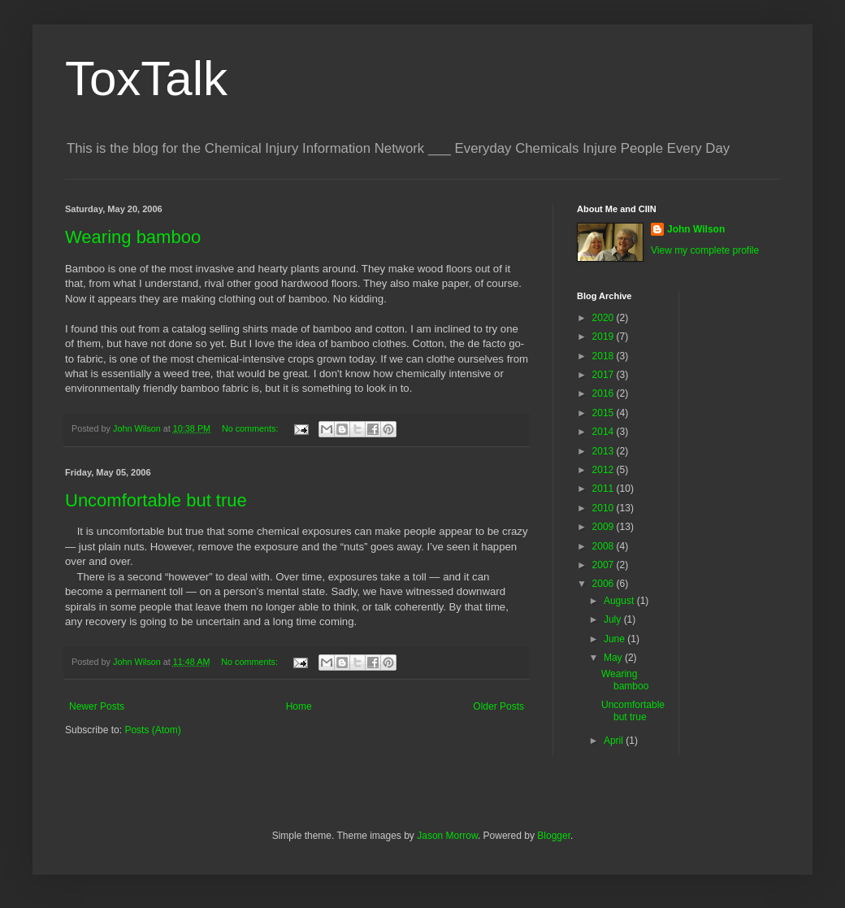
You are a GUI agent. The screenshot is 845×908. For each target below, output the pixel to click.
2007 (604, 565)
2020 (604, 318)
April (615, 740)
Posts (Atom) (152, 730)
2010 (604, 508)
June (615, 639)
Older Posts (498, 706)
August (620, 600)
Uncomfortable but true (156, 500)
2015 (604, 413)
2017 (604, 374)
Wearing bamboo (133, 237)
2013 (604, 451)
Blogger (553, 835)
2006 (604, 583)
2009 (604, 526)
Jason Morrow (447, 835)
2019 (604, 336)
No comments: (251, 428)
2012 (604, 470)
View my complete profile (705, 250)
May (614, 657)
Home (299, 706)
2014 (604, 431)
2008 (604, 546)
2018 (604, 356)
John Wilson (696, 229)
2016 (604, 393)
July (614, 619)
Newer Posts (96, 706)
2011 (604, 488)
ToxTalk (146, 78)
